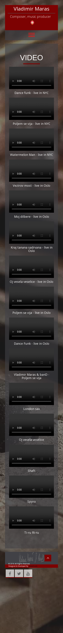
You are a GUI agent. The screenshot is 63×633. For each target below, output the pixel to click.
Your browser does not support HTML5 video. (31, 78)
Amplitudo (33, 566)
